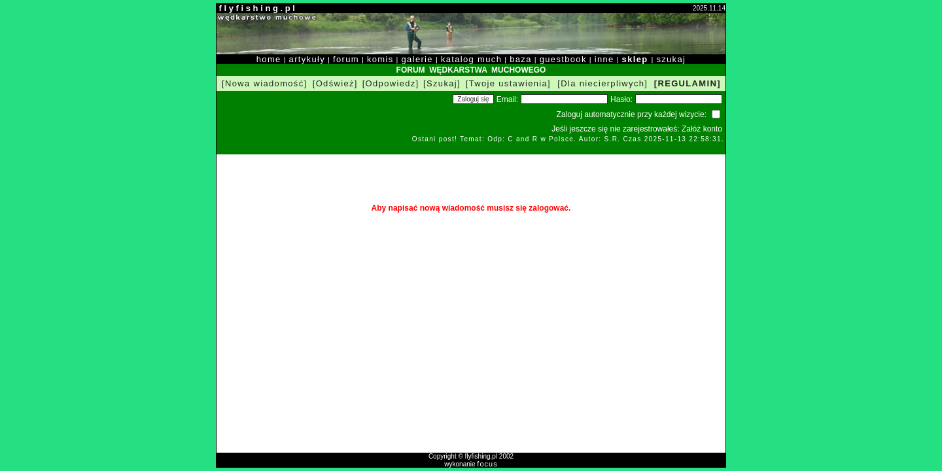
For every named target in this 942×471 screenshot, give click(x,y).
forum (346, 59)
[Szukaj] (442, 83)
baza (521, 59)
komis (380, 59)
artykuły (307, 59)
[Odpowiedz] (390, 83)
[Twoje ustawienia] (508, 83)
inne (604, 59)
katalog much (471, 59)
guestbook (563, 59)
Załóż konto (702, 128)
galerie (417, 59)
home (268, 59)
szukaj (671, 59)
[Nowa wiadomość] (264, 83)
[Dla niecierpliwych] (602, 83)
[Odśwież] (335, 83)
